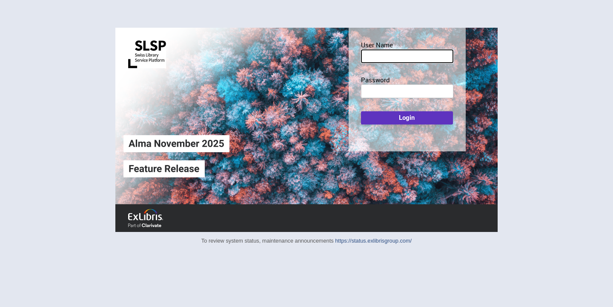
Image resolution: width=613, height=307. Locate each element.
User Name (377, 45)
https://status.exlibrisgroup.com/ (373, 240)
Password (375, 79)
